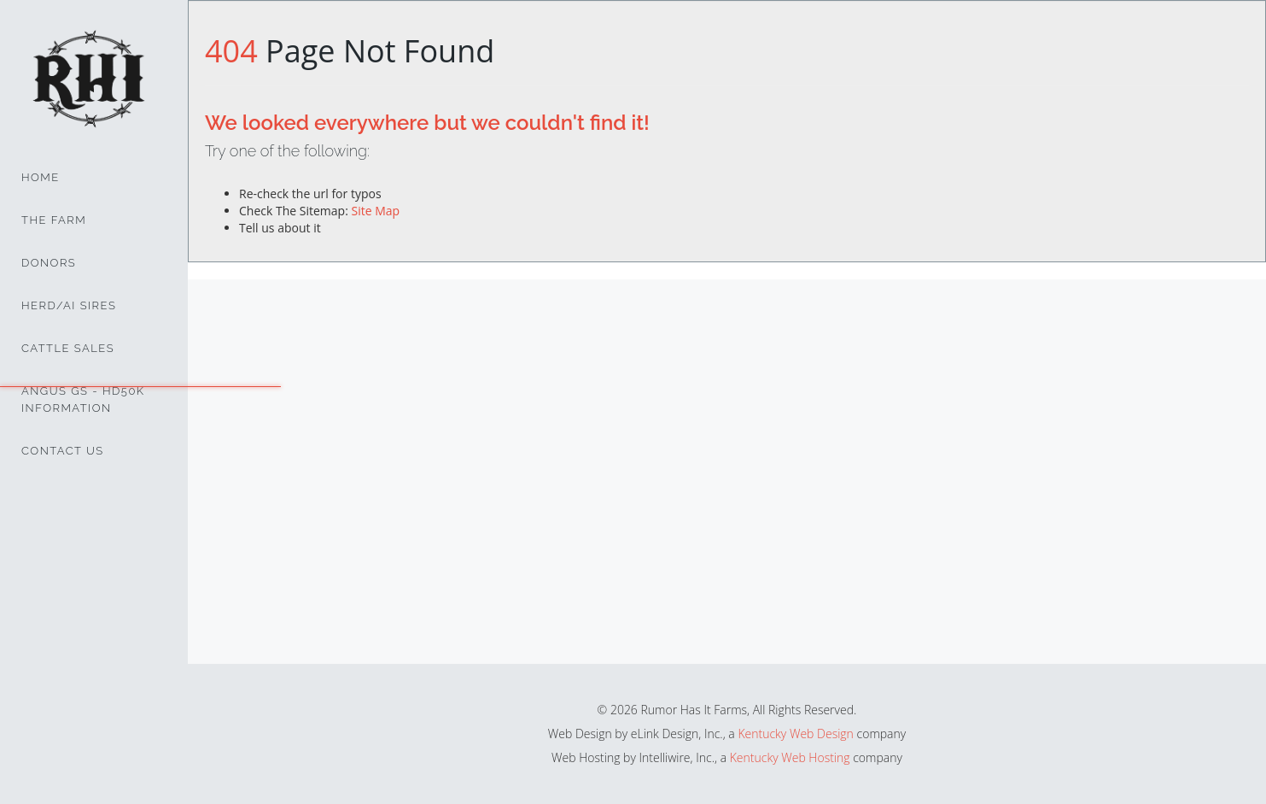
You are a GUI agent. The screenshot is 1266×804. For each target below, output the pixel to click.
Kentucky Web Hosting (790, 757)
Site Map (375, 210)
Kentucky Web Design (795, 733)
